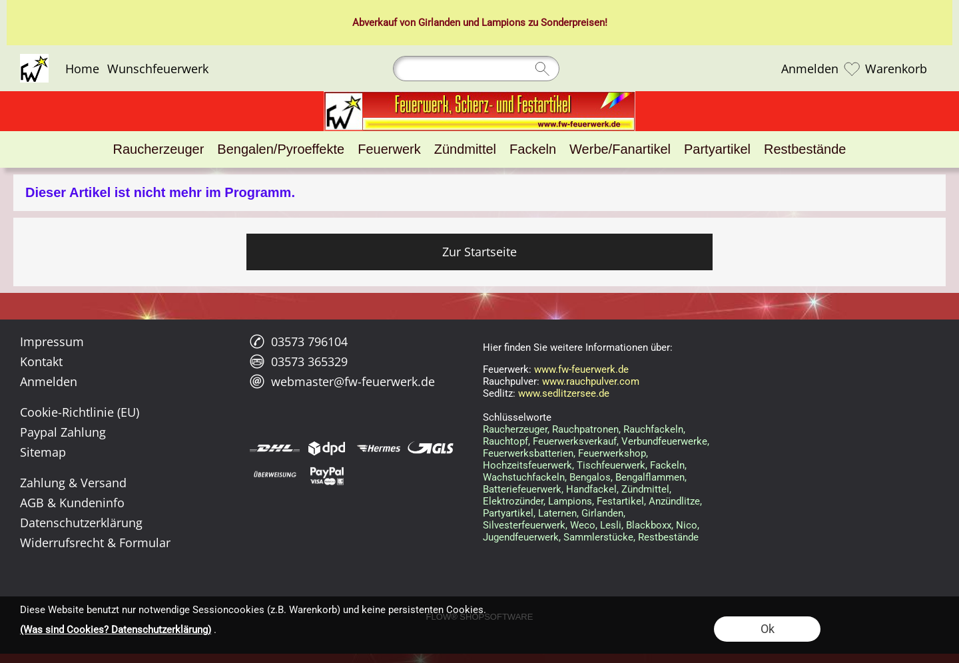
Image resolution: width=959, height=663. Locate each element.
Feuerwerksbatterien (528, 453)
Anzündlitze (674, 501)
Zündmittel (645, 489)
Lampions (503, 23)
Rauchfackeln (653, 429)
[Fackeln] (533, 149)
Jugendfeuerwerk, (522, 537)
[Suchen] (476, 68)
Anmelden (809, 69)
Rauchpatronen (585, 429)
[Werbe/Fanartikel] (620, 149)
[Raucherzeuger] (159, 149)
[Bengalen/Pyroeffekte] (280, 149)
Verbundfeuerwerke (664, 441)
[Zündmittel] (465, 149)
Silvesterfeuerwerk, (525, 525)
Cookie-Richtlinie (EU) (79, 412)
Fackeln (667, 465)
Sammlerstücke (598, 537)
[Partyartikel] (717, 149)
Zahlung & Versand (73, 483)
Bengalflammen (650, 477)
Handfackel (591, 489)
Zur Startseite (479, 252)
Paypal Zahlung (63, 432)
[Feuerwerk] (389, 149)
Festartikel (620, 501)
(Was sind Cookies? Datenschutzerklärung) (115, 630)
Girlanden (439, 23)
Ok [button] (768, 629)
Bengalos (590, 477)
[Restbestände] (804, 149)
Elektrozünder (513, 501)
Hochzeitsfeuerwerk (527, 465)
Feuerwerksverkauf (575, 441)
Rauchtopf (505, 441)
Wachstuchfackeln (524, 477)
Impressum (52, 341)
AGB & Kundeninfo (72, 503)
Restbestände (668, 537)
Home (82, 69)
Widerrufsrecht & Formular (95, 543)
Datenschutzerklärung (81, 523)
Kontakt (41, 361)
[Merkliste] (851, 68)
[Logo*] (34, 59)
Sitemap (43, 452)
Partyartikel (508, 513)
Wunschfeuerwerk (157, 69)
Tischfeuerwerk (611, 465)
